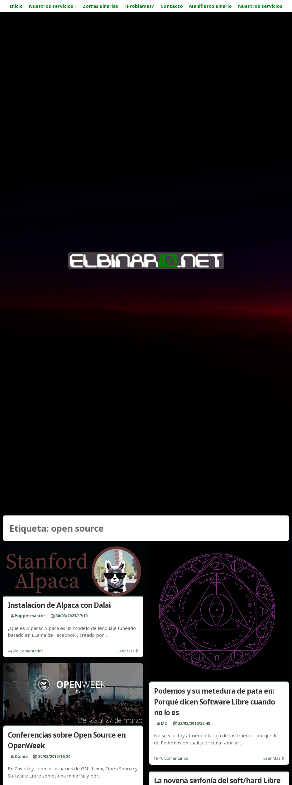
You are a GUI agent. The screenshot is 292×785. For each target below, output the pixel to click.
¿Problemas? (139, 6)
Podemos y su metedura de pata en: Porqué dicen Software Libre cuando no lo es (214, 701)
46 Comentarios (173, 758)
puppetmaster (30, 615)
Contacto (171, 6)
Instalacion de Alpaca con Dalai (59, 605)
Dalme (21, 756)
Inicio (16, 6)
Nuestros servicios (51, 6)
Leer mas (126, 651)
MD (164, 723)
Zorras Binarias (100, 6)
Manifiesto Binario (210, 6)
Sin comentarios (28, 651)
